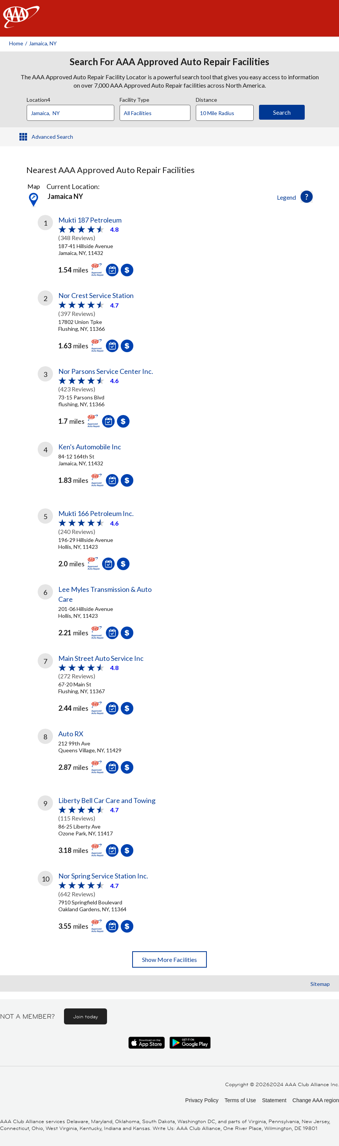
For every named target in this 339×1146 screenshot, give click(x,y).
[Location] (70, 113)
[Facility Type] (161, 113)
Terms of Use (240, 1100)
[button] (307, 197)
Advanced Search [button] (52, 136)
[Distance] (227, 113)
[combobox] (73, 111)
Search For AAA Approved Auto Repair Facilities (169, 62)
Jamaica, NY (43, 43)
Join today (85, 1016)
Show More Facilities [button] (169, 959)
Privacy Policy (201, 1100)
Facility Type (134, 98)
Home (16, 43)
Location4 (38, 98)
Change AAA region (316, 1100)
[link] (104, 247)
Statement (274, 1100)
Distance (206, 98)
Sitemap (320, 984)
